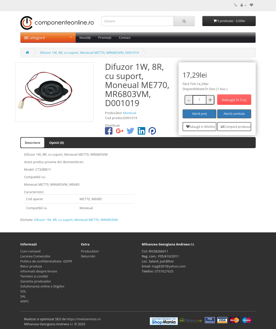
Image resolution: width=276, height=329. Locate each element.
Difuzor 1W (42, 219)
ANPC (24, 301)
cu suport (65, 219)
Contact (124, 37)
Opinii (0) (56, 142)
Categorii (48, 37)
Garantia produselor (35, 281)
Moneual (129, 113)
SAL (23, 296)
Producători (90, 251)
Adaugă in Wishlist (200, 127)
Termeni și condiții (34, 276)
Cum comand (30, 251)
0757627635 (164, 271)
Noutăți (85, 37)
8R (54, 219)
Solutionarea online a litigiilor (42, 286)
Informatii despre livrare (38, 271)
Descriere (32, 142)
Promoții (104, 37)
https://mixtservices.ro (84, 319)
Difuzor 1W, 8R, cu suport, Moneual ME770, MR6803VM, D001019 (89, 52)
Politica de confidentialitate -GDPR (46, 261)
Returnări (88, 256)
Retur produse (31, 266)
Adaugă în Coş (234, 99)
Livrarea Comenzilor (35, 256)
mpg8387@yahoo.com (169, 266)
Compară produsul (235, 127)
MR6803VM (109, 219)
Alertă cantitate (234, 114)
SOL (23, 291)
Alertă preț (199, 114)
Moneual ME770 (86, 219)
